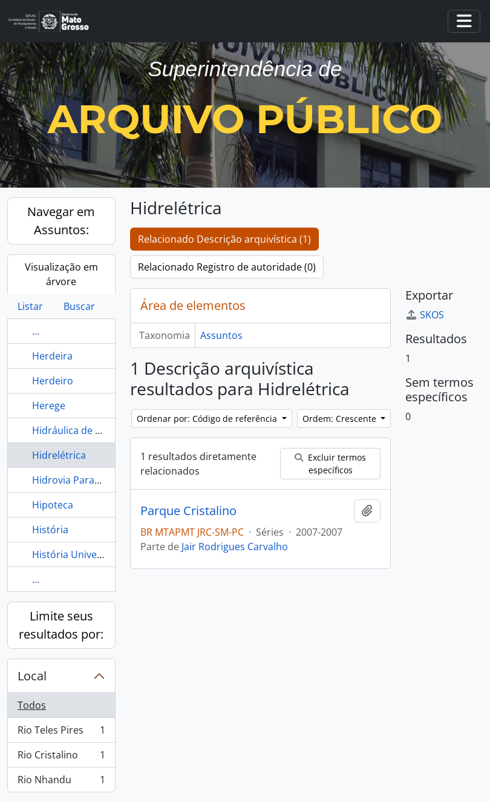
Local (32, 676)
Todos (32, 705)
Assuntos (221, 335)
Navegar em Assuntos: (61, 220)
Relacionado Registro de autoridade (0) (227, 267)
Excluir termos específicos (330, 464)
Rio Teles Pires (61, 733)
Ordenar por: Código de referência (208, 418)
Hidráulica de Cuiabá (79, 430)
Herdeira (52, 356)
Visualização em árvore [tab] (61, 274)
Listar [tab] (30, 306)
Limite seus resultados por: (61, 625)
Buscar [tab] (79, 306)
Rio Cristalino (61, 757)
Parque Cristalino (188, 511)
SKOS (424, 314)
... (35, 331)
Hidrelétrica (59, 455)
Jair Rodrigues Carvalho (234, 546)
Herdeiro (52, 380)
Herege (48, 405)
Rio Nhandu (61, 782)
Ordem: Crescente (340, 418)
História (50, 529)
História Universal (73, 554)
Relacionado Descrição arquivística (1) (224, 239)
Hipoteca (52, 504)
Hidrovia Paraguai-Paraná (90, 480)
